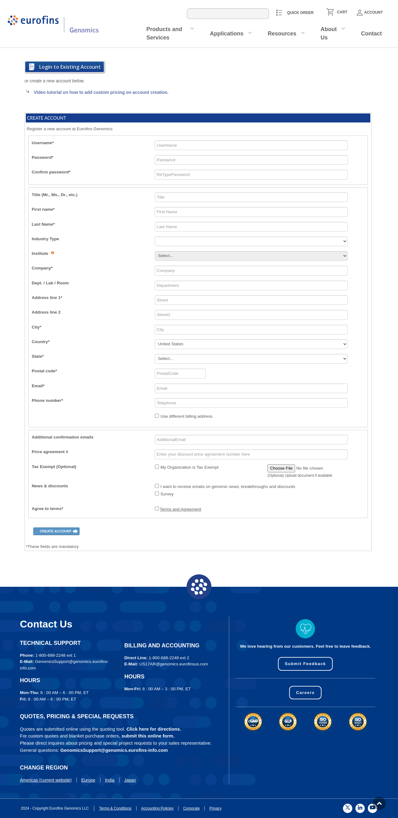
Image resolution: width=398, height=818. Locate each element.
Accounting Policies (157, 808)
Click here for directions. (154, 729)
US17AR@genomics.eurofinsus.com (173, 664)
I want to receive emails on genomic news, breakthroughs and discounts (227, 486)
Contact (371, 33)
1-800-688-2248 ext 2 (169, 657)
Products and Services (164, 33)
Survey (167, 494)
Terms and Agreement (180, 509)
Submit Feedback (305, 663)
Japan (130, 780)
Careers (305, 692)
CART (342, 12)
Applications (226, 33)
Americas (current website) (46, 780)
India (109, 780)
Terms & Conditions (115, 808)
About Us (329, 33)
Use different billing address (186, 416)
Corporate (191, 808)
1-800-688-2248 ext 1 (55, 655)
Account (370, 13)
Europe (88, 780)
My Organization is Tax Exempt (189, 467)
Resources (282, 33)
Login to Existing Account (70, 66)
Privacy (215, 808)
